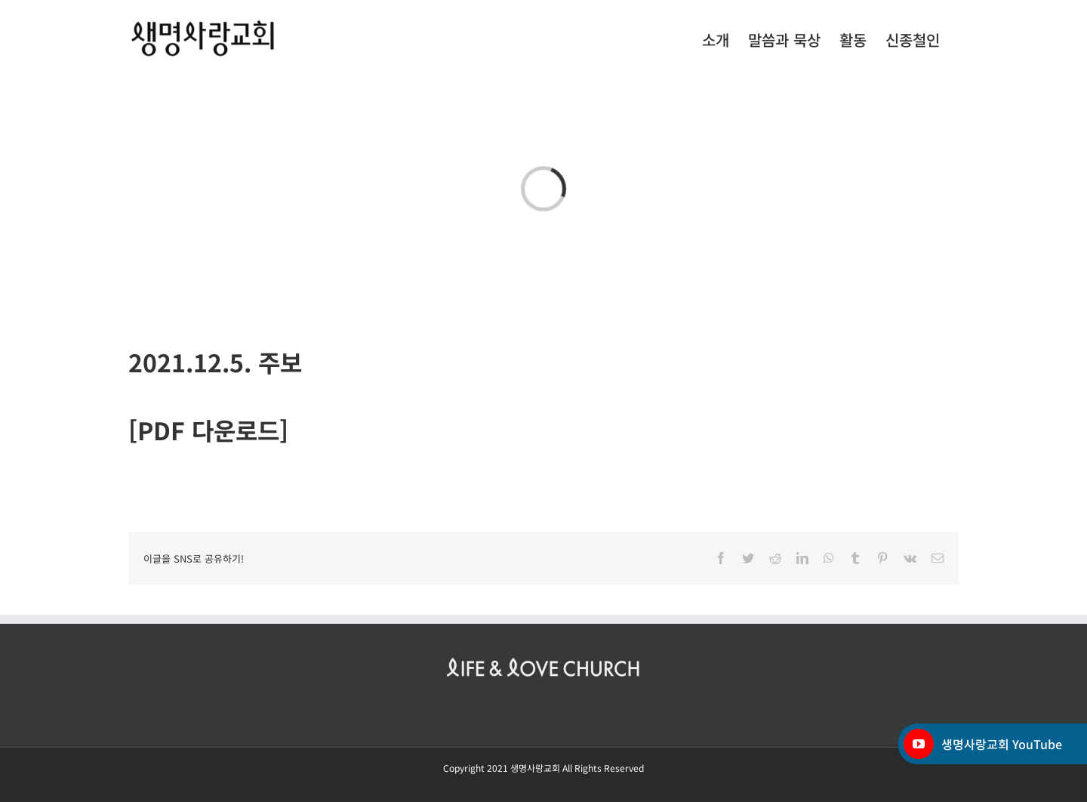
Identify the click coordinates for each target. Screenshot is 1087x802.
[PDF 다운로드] (208, 429)
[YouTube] (919, 744)
